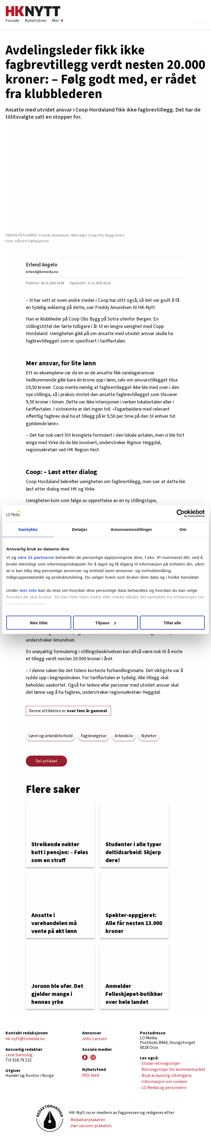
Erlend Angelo (41, 265)
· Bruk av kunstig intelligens (166, 1076)
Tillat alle (172, 622)
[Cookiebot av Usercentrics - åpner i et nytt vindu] (181, 513)
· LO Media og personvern (163, 1088)
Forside (12, 21)
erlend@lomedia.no (42, 272)
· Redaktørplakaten (87, 1120)
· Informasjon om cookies (163, 1082)
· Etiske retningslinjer (160, 1063)
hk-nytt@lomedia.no (25, 1039)
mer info (28, 590)
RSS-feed (90, 1075)
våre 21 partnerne (36, 557)
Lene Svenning (19, 1055)
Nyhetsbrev (35, 21)
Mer (57, 21)
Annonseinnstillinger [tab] (131, 529)
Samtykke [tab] (28, 529)
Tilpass (105, 622)
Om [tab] (182, 529)
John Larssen (94, 1039)
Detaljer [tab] (79, 529)
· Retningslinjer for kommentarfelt (173, 1069)
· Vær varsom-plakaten (90, 1126)
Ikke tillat (39, 622)
